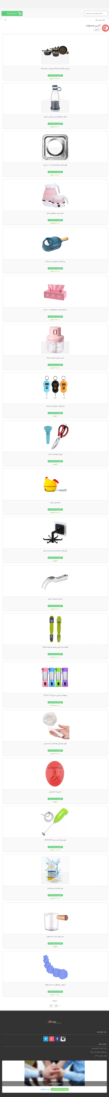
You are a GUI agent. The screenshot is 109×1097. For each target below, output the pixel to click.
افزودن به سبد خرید (55, 75)
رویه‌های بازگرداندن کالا (98, 1052)
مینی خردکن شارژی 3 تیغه (55, 358)
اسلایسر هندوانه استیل (55, 599)
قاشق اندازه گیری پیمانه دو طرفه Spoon (55, 647)
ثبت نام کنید (44, 1089)
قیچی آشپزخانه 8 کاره (55, 454)
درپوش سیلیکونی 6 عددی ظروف (55, 985)
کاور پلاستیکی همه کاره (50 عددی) (55, 744)
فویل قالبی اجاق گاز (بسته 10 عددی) (55, 165)
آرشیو (97, 30)
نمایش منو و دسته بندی (94, 13)
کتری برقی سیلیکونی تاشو (55, 213)
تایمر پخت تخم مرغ (55, 792)
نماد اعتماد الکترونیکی (99, 1048)
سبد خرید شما (12, 13)
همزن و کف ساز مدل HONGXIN (55, 840)
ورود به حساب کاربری (59, 1089)
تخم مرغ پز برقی (55, 502)
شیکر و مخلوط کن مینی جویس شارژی (55, 117)
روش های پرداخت (100, 1056)
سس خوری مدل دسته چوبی (55, 936)
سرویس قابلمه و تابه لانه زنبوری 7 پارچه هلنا (55, 68)
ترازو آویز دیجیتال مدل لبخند (55, 406)
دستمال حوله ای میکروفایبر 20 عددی (55, 310)
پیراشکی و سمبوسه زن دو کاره (55, 261)
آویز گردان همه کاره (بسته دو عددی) (55, 551)
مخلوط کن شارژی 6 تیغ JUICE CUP (55, 695)
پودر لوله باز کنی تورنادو (55, 888)
